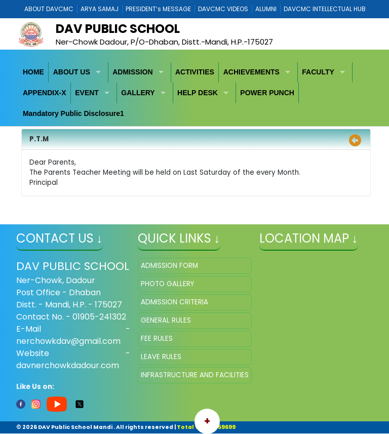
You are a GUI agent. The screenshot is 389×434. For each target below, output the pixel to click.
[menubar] (195, 93)
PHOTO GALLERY (167, 284)
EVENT (87, 93)
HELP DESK (197, 93)
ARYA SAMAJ (100, 9)
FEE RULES (157, 338)
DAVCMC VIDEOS (223, 9)
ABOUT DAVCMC (48, 9)
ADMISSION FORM (169, 265)
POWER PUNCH (267, 93)
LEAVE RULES (161, 357)
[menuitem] (34, 72)
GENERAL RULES (166, 320)
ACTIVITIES (194, 72)
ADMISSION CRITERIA (174, 302)
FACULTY (318, 72)
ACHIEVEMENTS (251, 72)
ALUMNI (266, 9)
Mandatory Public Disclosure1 (73, 113)
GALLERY (137, 93)
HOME (33, 72)
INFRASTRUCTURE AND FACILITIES (195, 375)
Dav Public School (118, 28)
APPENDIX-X (44, 93)
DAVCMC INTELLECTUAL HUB (325, 9)
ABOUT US (71, 72)
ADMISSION (132, 72)
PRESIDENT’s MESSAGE (158, 9)
